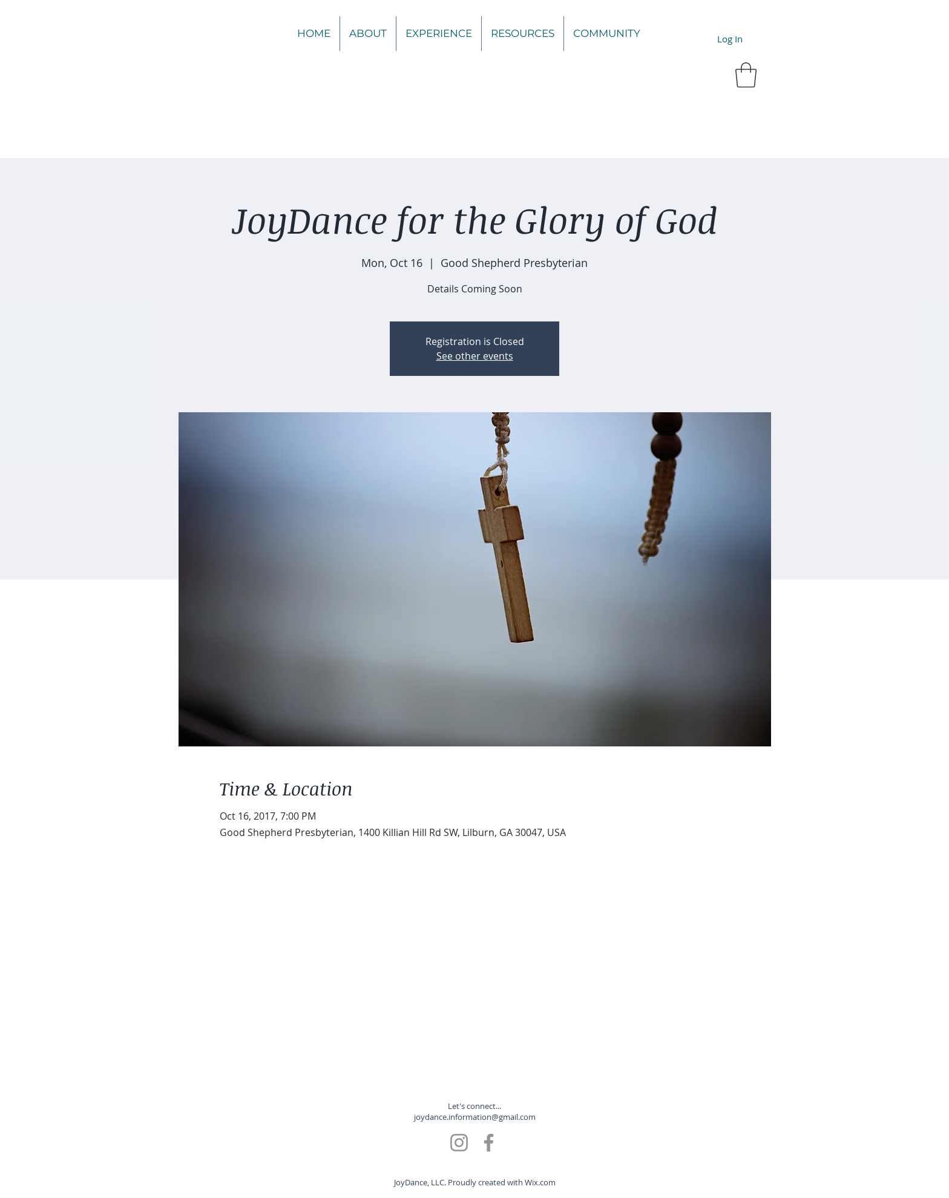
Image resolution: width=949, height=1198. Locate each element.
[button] (746, 75)
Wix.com (540, 1182)
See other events (474, 356)
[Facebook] (489, 1142)
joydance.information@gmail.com (475, 1116)
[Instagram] (459, 1142)
